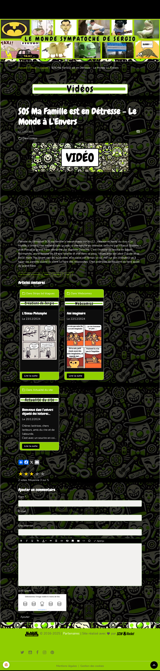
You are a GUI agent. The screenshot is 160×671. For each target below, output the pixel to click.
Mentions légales (66, 666)
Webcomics (85, 293)
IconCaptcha (41, 610)
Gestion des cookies (92, 666)
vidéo (47, 274)
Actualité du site (43, 390)
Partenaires (71, 634)
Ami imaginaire (76, 313)
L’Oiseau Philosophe (34, 313)
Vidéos (44, 68)
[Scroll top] (154, 665)
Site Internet (25, 526)
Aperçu (98, 541)
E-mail (22, 511)
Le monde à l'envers (30, 274)
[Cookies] (6, 664)
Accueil (22, 68)
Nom (21, 497)
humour (57, 274)
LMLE (68, 274)
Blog (33, 68)
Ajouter (25, 617)
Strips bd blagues (44, 293)
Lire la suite (31, 375)
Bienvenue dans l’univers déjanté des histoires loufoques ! (37, 412)
